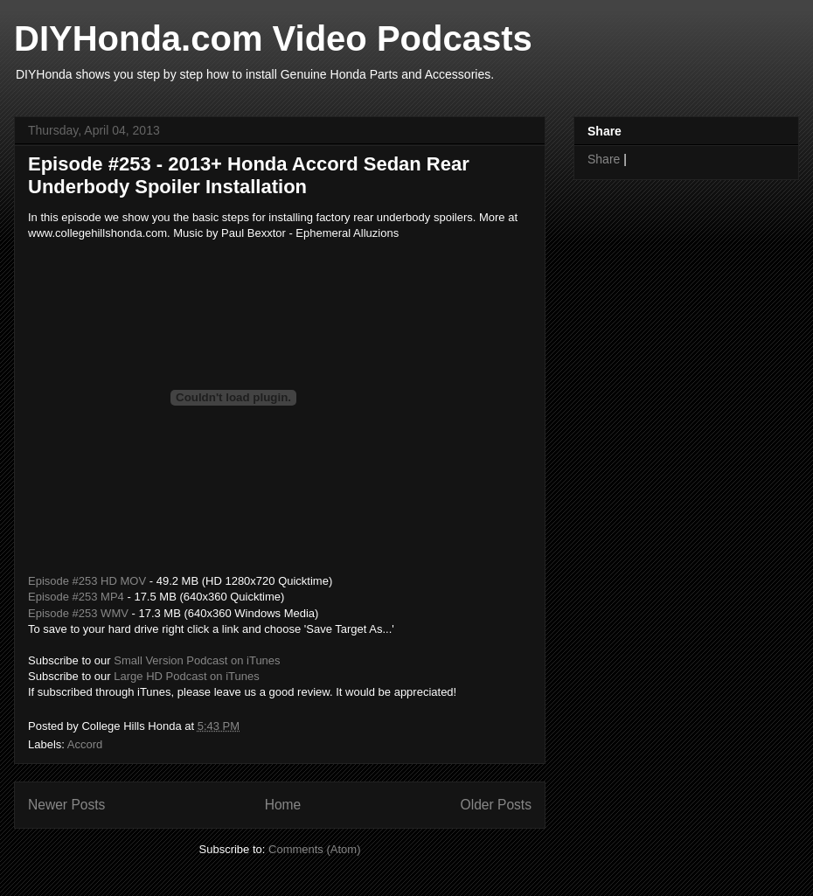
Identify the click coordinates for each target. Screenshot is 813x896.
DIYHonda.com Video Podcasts (273, 38)
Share (603, 159)
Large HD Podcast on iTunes (186, 676)
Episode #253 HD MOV (87, 580)
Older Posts (496, 804)
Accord (84, 744)
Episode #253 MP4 (76, 596)
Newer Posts (66, 804)
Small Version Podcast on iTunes (197, 660)
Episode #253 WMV (78, 613)
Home (283, 804)
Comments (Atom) (314, 849)
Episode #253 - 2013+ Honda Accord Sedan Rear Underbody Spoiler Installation (248, 175)
